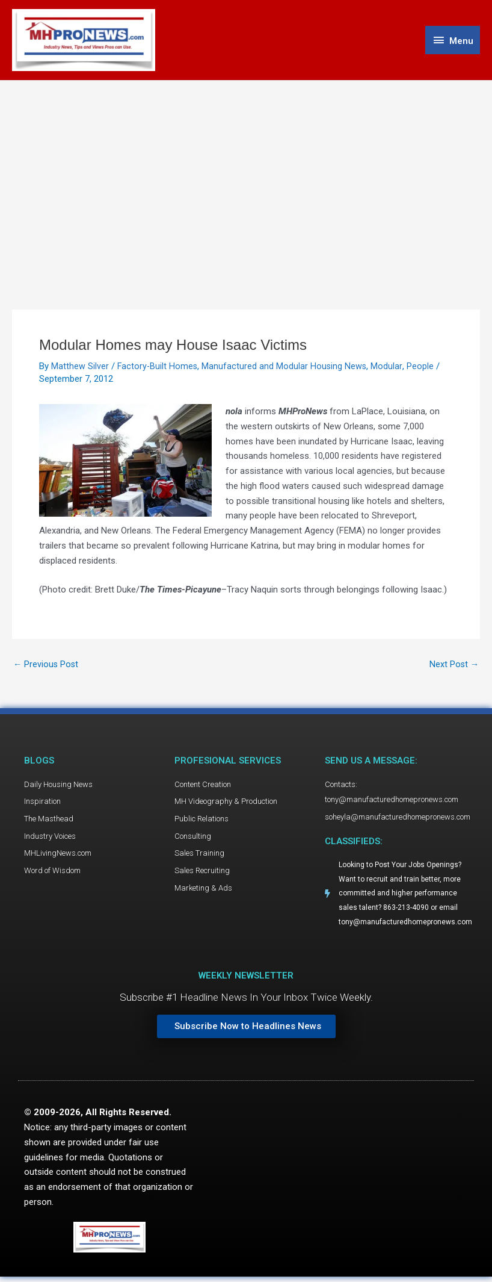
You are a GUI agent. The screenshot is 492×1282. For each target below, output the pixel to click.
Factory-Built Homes (158, 368)
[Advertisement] (246, 173)
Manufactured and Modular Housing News (286, 368)
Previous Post (46, 666)
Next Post (453, 666)
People (422, 368)
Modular (389, 368)
